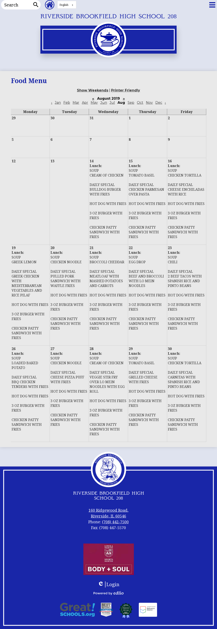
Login (108, 584)
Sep (131, 103)
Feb (66, 103)
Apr (85, 103)
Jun (103, 103)
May (94, 103)
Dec (158, 103)
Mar (76, 103)
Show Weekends (92, 90)
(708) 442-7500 (115, 521)
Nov (149, 103)
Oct (140, 103)
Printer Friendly (125, 90)
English (64, 4)
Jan (58, 103)
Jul (112, 103)
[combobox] (66, 5)
